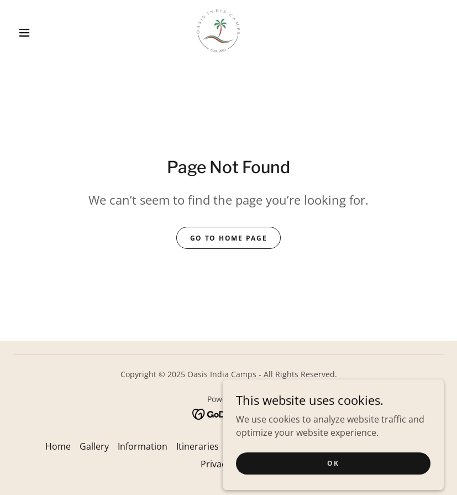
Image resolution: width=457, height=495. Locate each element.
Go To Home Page (228, 238)
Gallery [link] (94, 446)
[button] (24, 33)
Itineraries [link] (197, 446)
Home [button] (58, 446)
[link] (218, 31)
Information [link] (142, 446)
